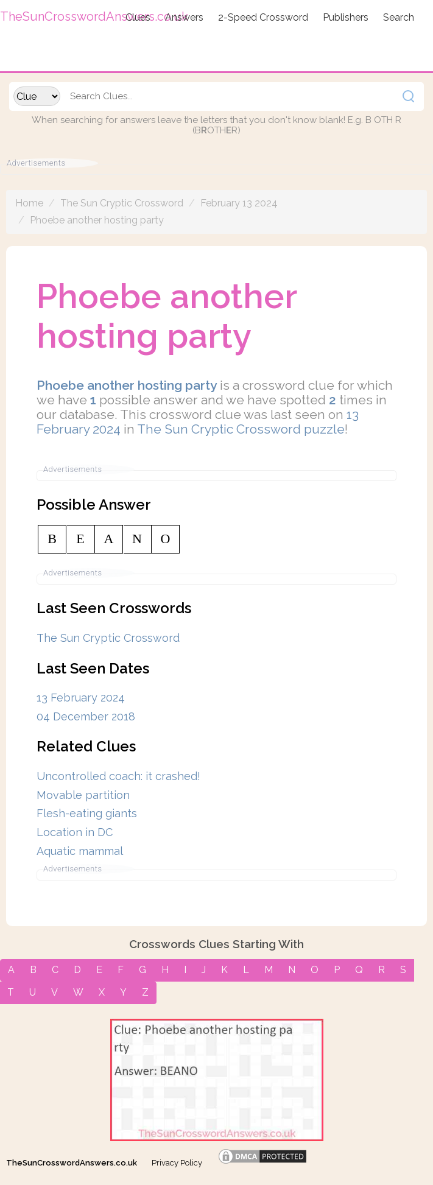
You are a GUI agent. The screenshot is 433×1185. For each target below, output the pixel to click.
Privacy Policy (177, 1162)
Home (29, 203)
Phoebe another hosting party (97, 220)
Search (398, 17)
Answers (184, 17)
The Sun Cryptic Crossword (121, 203)
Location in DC (75, 832)
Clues (137, 17)
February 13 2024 (239, 203)
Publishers (345, 17)
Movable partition (83, 795)
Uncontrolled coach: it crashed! (118, 776)
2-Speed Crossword (263, 17)
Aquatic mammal (80, 851)
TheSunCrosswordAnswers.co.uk (71, 1162)
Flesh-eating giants (87, 813)
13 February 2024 (81, 697)
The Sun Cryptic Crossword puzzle (241, 429)
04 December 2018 (86, 716)
